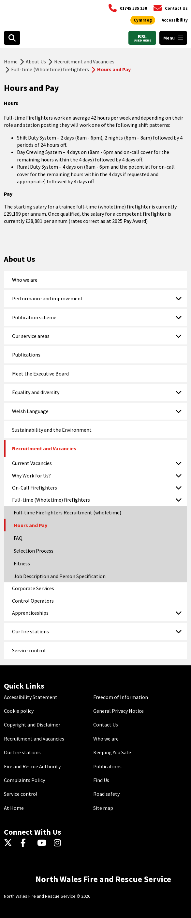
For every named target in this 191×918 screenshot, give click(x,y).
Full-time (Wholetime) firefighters (50, 69)
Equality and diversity (35, 392)
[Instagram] (59, 843)
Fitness (22, 563)
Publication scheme (34, 317)
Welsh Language (30, 411)
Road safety (106, 794)
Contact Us (105, 724)
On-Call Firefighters (34, 487)
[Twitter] (9, 843)
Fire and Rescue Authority (32, 766)
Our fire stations (30, 631)
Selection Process (33, 550)
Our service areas (31, 336)
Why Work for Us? (31, 475)
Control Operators (33, 600)
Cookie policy (19, 711)
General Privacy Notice (118, 711)
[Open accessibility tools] (175, 20)
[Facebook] (26, 843)
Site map (103, 808)
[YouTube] (43, 843)
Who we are (24, 279)
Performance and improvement (47, 298)
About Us (36, 61)
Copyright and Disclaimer (32, 724)
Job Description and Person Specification (60, 576)
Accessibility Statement (30, 697)
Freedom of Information (120, 697)
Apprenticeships (30, 612)
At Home (14, 808)
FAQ (18, 538)
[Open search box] (12, 38)
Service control (29, 650)
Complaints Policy (24, 780)
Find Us (101, 780)
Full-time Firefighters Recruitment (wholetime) (67, 512)
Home (11, 61)
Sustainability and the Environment (52, 429)
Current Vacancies (32, 463)
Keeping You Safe (112, 752)
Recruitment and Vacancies (84, 61)
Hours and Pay (30, 525)
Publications (26, 354)
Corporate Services (33, 588)
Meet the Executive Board (40, 373)
